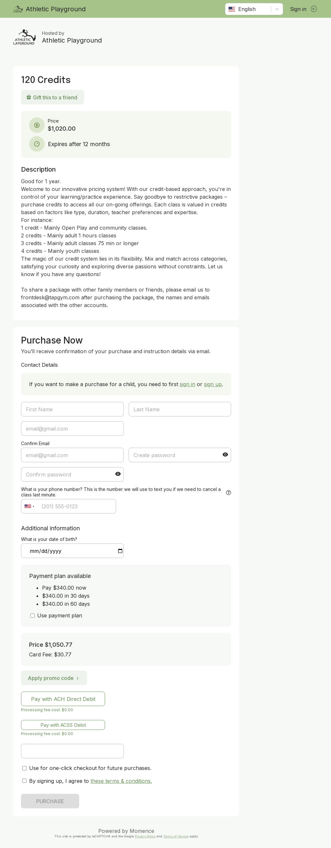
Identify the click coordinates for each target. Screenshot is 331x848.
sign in (187, 384)
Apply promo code (54, 678)
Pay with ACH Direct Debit (63, 699)
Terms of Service (175, 836)
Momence (142, 831)
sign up (213, 384)
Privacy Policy (145, 836)
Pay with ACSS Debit (63, 725)
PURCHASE (50, 801)
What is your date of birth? (49, 539)
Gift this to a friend (51, 97)
